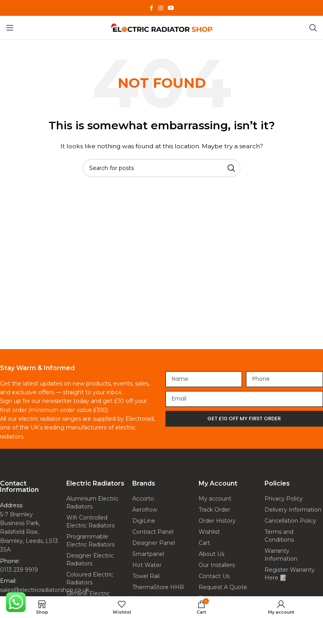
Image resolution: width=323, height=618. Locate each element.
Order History (217, 520)
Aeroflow (144, 509)
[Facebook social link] (151, 8)
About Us (211, 554)
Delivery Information (293, 509)
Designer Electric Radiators (90, 559)
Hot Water (147, 565)
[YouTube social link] (171, 8)
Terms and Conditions (279, 535)
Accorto (143, 498)
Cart (204, 542)
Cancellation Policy (290, 520)
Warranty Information (281, 554)
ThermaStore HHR (158, 587)
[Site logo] (161, 27)
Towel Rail (146, 576)
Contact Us (214, 576)
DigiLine (143, 520)
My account (215, 498)
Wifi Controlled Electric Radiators (90, 521)
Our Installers (217, 565)
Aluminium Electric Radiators (92, 502)
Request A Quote (223, 587)
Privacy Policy (284, 498)
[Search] (313, 28)
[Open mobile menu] (10, 28)
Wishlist (209, 531)
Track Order (214, 509)
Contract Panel (152, 531)
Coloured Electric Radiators (89, 578)
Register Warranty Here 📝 (290, 573)
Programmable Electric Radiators (90, 540)
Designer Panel (153, 542)
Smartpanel (148, 554)
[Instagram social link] (160, 8)
